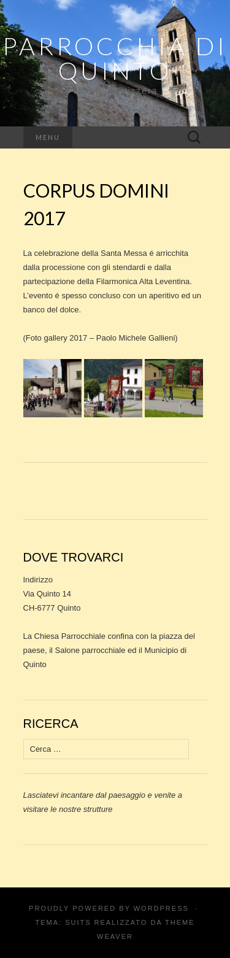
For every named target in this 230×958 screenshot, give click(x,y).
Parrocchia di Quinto (115, 58)
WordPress (161, 908)
